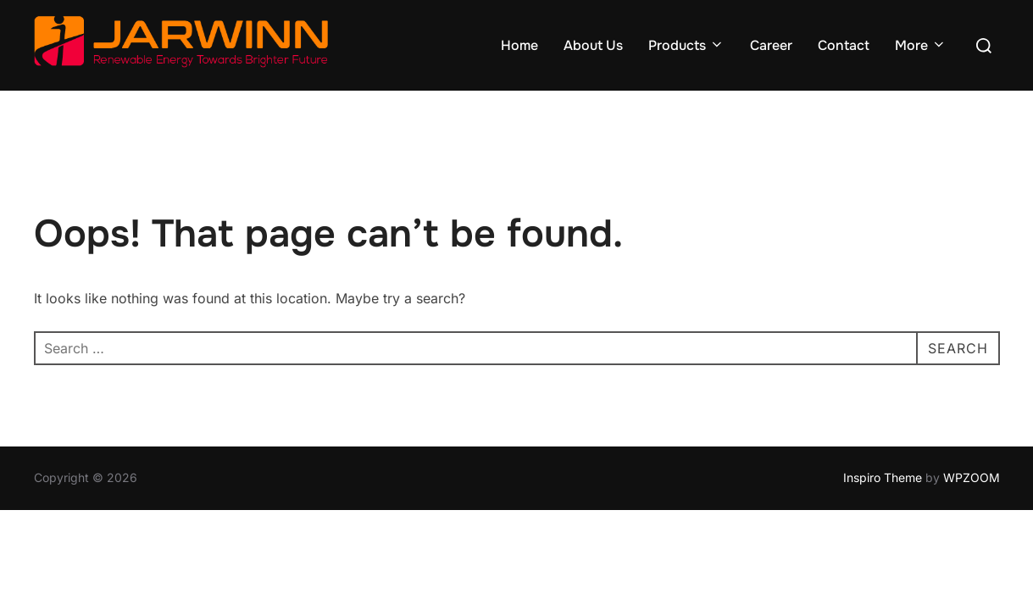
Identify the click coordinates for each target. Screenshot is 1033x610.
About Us (593, 45)
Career (771, 45)
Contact (843, 45)
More (921, 45)
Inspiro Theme (882, 477)
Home (519, 45)
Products (686, 45)
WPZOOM (971, 477)
